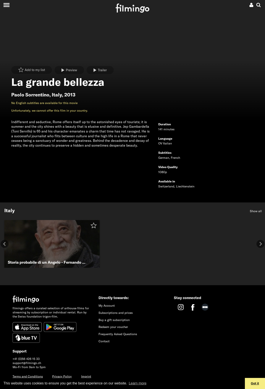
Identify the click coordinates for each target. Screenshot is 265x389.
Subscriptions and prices (116, 313)
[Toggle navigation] (6, 5)
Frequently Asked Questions (118, 334)
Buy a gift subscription (114, 320)
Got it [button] (255, 383)
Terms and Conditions (28, 376)
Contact (104, 341)
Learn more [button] (138, 383)
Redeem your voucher (113, 327)
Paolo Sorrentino (30, 95)
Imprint (86, 376)
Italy (57, 95)
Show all (256, 211)
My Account (107, 306)
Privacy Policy (62, 376)
